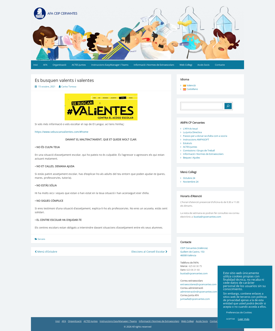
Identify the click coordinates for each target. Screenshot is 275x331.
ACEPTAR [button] (230, 319)
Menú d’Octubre (46, 251)
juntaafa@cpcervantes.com (195, 299)
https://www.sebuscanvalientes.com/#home (61, 131)
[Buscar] (228, 106)
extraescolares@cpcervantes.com (198, 284)
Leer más (243, 319)
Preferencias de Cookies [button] (239, 312)
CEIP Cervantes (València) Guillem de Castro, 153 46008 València (194, 251)
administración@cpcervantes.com (198, 291)
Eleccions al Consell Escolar (149, 251)
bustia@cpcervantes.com (207, 216)
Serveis (41, 239)
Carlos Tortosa (68, 86)
